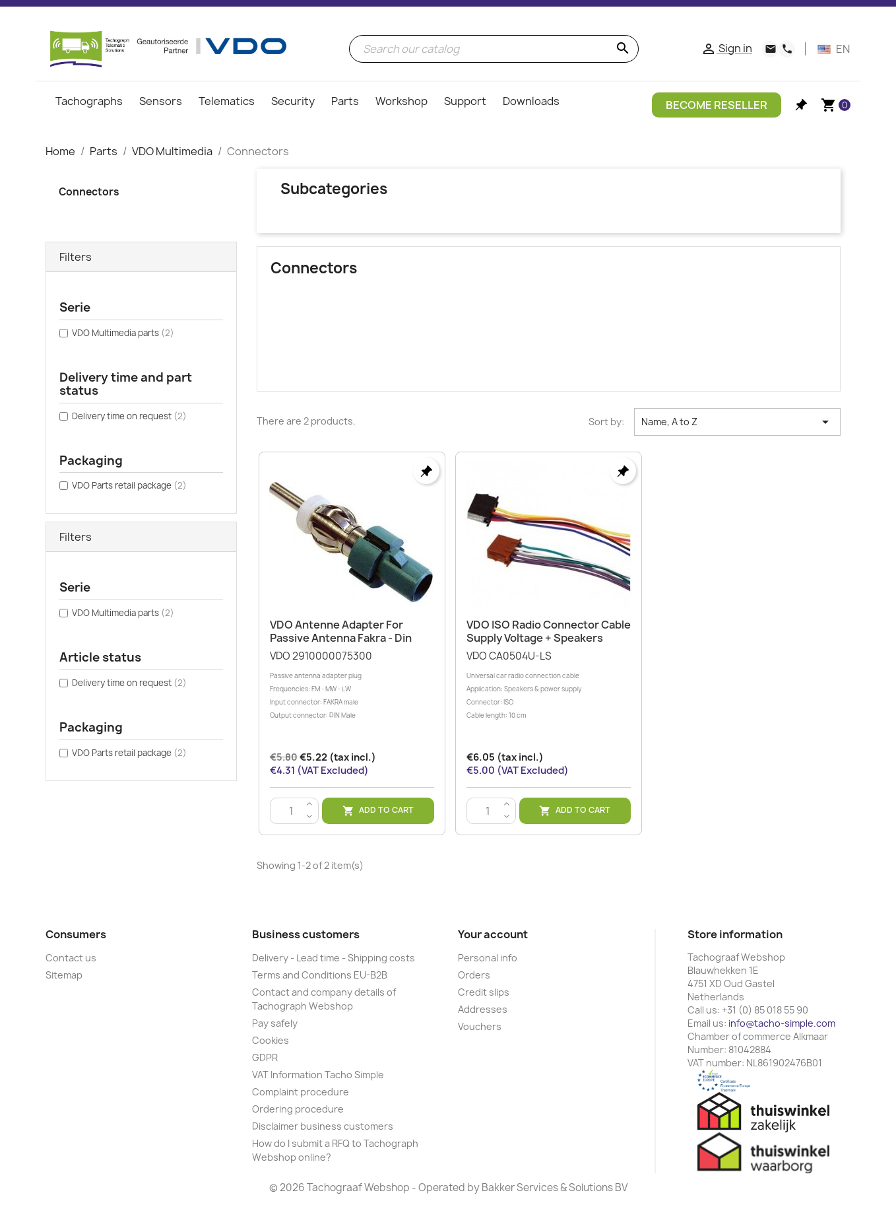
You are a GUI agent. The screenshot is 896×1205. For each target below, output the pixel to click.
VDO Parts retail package (129, 485)
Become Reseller (716, 105)
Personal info (487, 957)
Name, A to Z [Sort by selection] (737, 422)
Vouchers (479, 1026)
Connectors (89, 192)
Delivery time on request (129, 416)
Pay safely (275, 1023)
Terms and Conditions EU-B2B (319, 975)
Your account (493, 934)
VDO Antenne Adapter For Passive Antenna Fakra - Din (341, 631)
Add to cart (378, 810)
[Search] (494, 49)
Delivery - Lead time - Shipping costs (333, 957)
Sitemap (64, 975)
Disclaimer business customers (322, 1126)
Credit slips (483, 992)
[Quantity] (291, 811)
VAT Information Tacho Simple (318, 1074)
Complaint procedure (300, 1091)
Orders (474, 975)
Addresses (482, 1009)
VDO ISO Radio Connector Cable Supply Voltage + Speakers (548, 631)
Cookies (270, 1040)
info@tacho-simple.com (781, 1023)
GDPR (265, 1057)
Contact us (71, 957)
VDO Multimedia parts (123, 333)
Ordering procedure (298, 1109)
